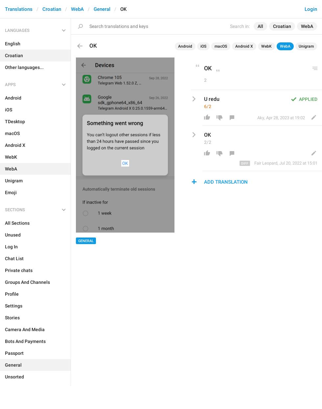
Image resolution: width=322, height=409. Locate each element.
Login (311, 9)
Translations (19, 9)
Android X (244, 46)
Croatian (51, 9)
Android (185, 46)
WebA (77, 9)
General (102, 9)
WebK (266, 46)
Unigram (306, 46)
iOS (203, 46)
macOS (221, 46)
